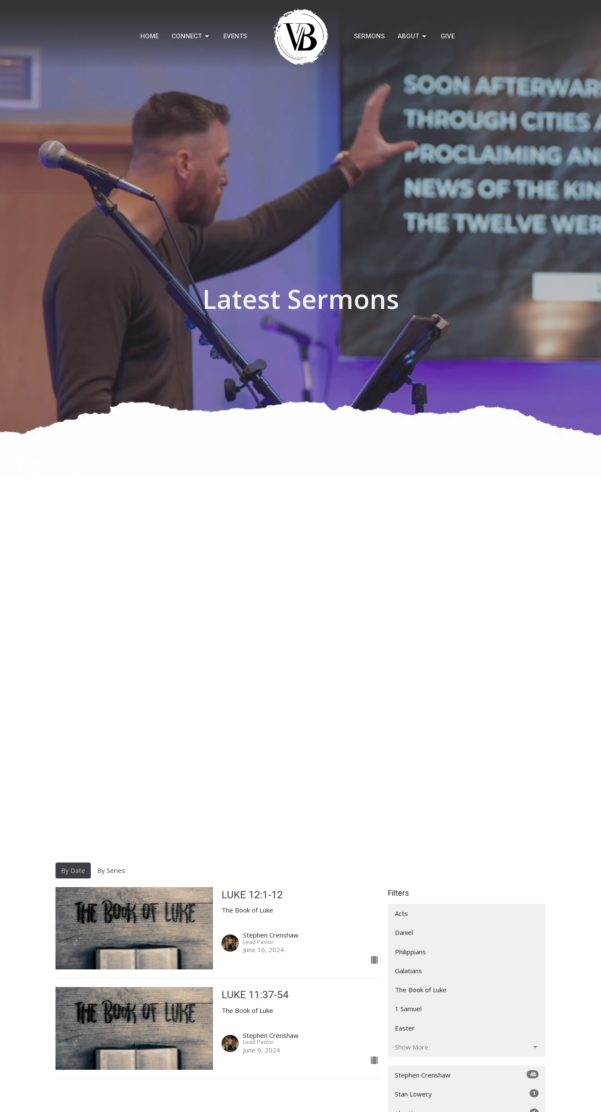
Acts (401, 913)
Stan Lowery (467, 1093)
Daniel (404, 932)
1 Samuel (408, 1008)
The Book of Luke (421, 989)
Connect (191, 36)
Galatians (408, 970)
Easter (405, 1028)
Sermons (369, 36)
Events (235, 36)
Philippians (410, 951)
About (413, 36)
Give (448, 36)
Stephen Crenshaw (467, 1074)
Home (149, 36)
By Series (111, 870)
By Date (73, 870)
